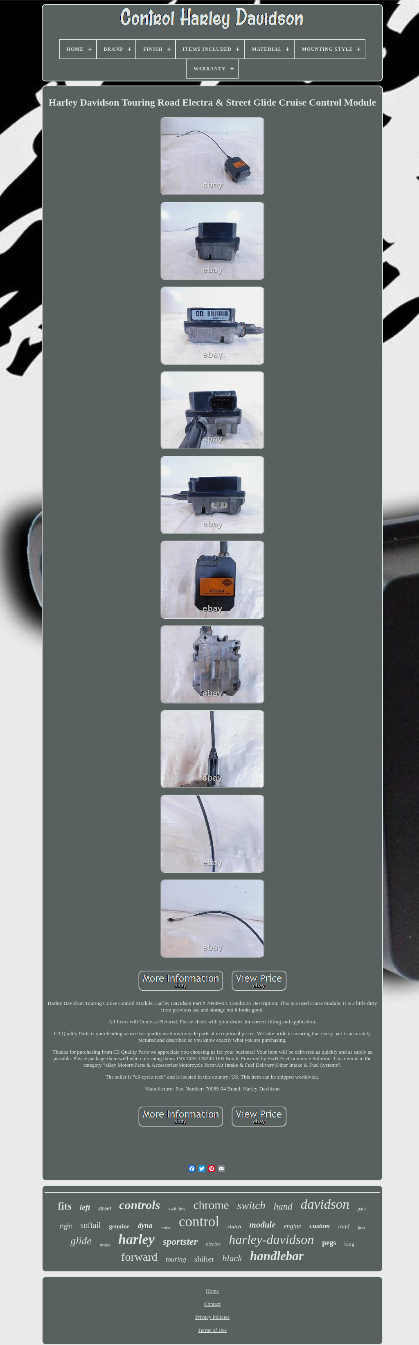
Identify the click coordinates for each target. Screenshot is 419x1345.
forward (139, 1256)
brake (105, 1244)
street (104, 1208)
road (343, 1226)
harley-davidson (271, 1239)
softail (90, 1225)
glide (81, 1241)
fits (65, 1206)
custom (319, 1226)
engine (293, 1226)
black (232, 1258)
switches (176, 1209)
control (199, 1222)
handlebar (277, 1256)
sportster (180, 1241)
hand (283, 1206)
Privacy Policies (212, 1317)
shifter (204, 1259)
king (349, 1244)
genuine (119, 1226)
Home (212, 1291)
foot (361, 1227)
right (66, 1226)
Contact (212, 1304)
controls (139, 1205)
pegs (329, 1243)
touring (176, 1259)
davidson (325, 1204)
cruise (166, 1228)
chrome (211, 1205)
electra (213, 1244)
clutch (234, 1226)
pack (362, 1209)
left (85, 1207)
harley (136, 1239)
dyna (145, 1225)
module (262, 1225)
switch (251, 1205)
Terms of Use (212, 1330)
